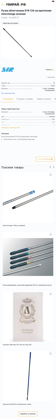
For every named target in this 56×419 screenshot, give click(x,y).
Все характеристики (8, 93)
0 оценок (4, 17)
